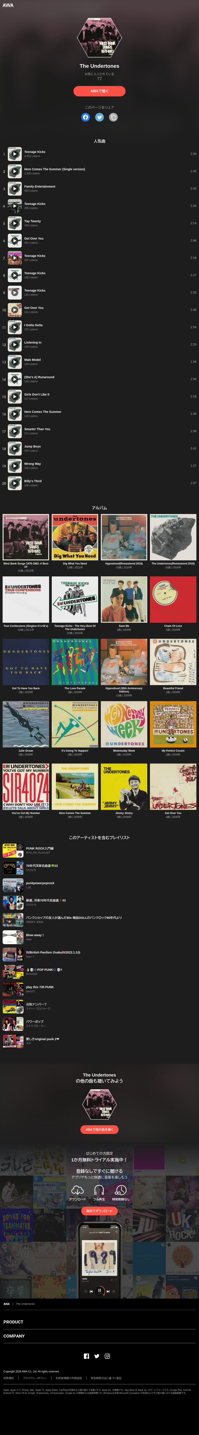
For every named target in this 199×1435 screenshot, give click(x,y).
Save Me (124, 626)
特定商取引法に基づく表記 (106, 1378)
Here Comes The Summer (75, 813)
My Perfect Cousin (173, 750)
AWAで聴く (99, 91)
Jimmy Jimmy (124, 813)
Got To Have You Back (26, 688)
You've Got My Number (26, 813)
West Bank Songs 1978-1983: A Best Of (25, 565)
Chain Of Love (173, 626)
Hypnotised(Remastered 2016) (124, 563)
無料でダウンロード (99, 1211)
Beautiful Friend (173, 688)
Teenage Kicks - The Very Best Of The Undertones (75, 627)
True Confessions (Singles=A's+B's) (25, 626)
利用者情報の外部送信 (69, 1378)
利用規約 (8, 1378)
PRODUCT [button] (13, 1322)
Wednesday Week (124, 750)
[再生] (14, 154)
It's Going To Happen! (74, 750)
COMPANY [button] (14, 1336)
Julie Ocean (25, 750)
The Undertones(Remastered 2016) (173, 563)
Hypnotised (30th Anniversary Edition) (124, 690)
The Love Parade (75, 688)
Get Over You (173, 813)
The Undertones (25, 1303)
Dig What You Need (75, 563)
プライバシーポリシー (35, 1378)
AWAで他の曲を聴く (99, 1129)
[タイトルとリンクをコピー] (113, 117)
